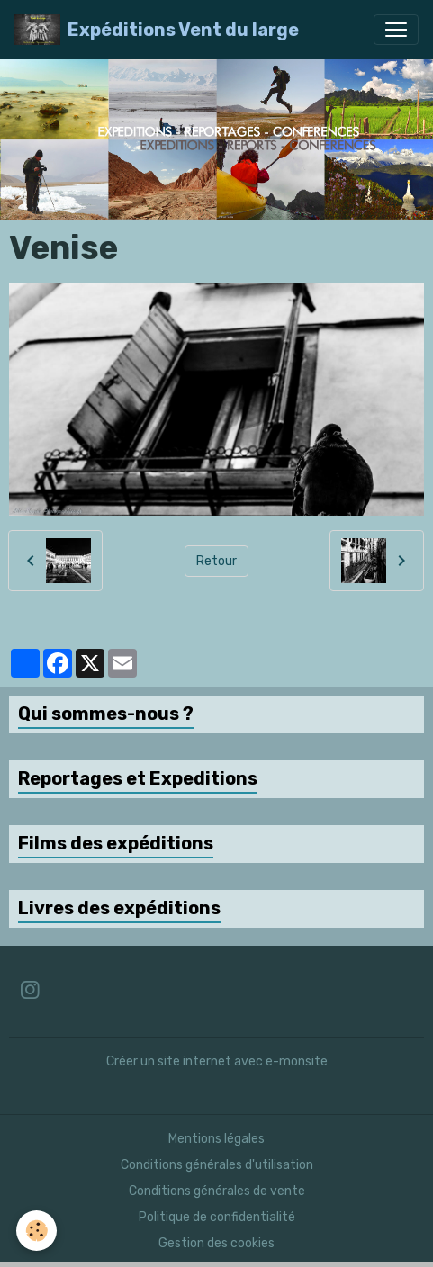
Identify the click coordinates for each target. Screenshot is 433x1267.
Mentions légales (216, 1138)
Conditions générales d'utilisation (217, 1165)
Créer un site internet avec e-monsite (217, 1061)
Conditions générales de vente (217, 1191)
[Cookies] (36, 1230)
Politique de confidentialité (217, 1217)
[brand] (156, 29)
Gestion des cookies (216, 1243)
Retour (216, 561)
